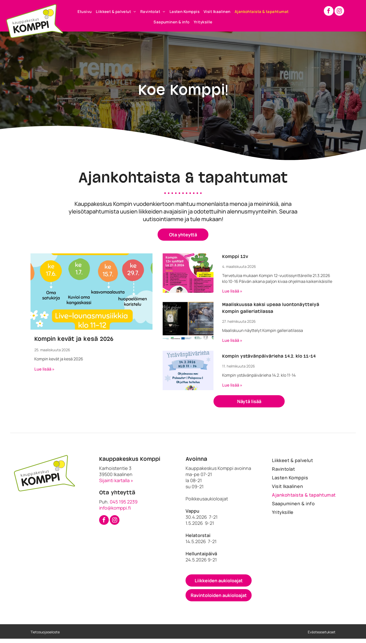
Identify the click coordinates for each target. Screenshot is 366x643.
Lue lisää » (44, 369)
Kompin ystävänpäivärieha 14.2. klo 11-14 (269, 356)
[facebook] (328, 11)
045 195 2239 (124, 502)
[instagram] (339, 11)
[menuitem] (84, 11)
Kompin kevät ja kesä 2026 (73, 339)
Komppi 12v (235, 256)
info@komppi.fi (115, 508)
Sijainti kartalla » (116, 480)
